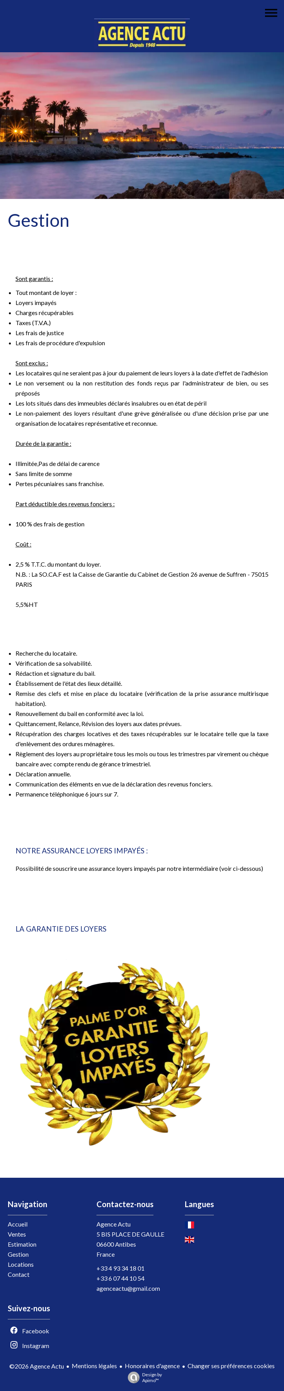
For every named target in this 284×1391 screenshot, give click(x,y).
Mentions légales (94, 1365)
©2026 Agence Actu (36, 1366)
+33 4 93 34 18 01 (120, 1268)
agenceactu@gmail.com (128, 1288)
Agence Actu (113, 1224)
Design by (143, 1377)
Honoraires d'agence (152, 1365)
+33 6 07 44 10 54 (120, 1278)
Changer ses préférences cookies (231, 1365)
